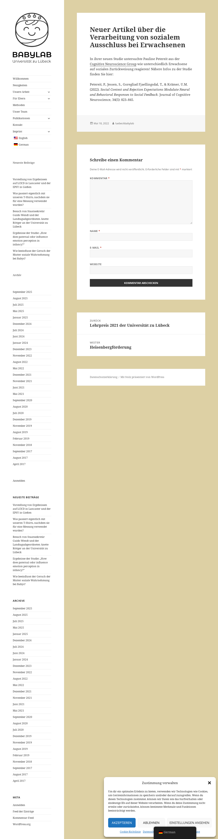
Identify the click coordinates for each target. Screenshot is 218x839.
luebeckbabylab (124, 123)
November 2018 (22, 445)
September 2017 (22, 451)
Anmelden (19, 480)
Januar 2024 (20, 343)
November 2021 (22, 381)
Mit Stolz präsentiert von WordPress (142, 377)
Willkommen (21, 78)
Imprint (17, 131)
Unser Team (20, 111)
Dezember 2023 (22, 349)
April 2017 (19, 464)
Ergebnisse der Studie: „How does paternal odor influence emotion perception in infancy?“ (30, 238)
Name (95, 231)
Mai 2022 (18, 368)
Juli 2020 (18, 413)
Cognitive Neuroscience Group (113, 64)
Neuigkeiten (20, 85)
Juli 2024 (18, 330)
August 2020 (20, 406)
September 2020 (22, 400)
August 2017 (20, 458)
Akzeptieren (122, 822)
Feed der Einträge (23, 811)
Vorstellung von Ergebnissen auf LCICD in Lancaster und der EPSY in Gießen (32, 183)
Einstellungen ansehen (189, 822)
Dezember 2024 (22, 324)
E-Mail (96, 247)
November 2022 (22, 355)
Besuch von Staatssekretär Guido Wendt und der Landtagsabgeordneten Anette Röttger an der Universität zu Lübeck (31, 218)
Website (96, 264)
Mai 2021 (18, 394)
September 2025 (22, 292)
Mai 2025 (18, 311)
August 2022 (20, 362)
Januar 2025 (20, 317)
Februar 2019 (21, 438)
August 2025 (20, 298)
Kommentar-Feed (23, 818)
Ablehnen (151, 822)
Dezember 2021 (22, 375)
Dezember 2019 (22, 419)
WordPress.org (21, 824)
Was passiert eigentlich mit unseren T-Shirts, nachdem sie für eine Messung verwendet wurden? (31, 199)
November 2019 (22, 426)
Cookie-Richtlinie (130, 831)
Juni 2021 (18, 387)
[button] (209, 783)
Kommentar (100, 178)
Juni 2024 (18, 336)
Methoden (19, 105)
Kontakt (17, 125)
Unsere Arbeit (21, 92)
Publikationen (21, 118)
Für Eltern (19, 98)
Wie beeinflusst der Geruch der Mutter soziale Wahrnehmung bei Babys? (31, 254)
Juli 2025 (18, 304)
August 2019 (20, 432)
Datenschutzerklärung (103, 377)
